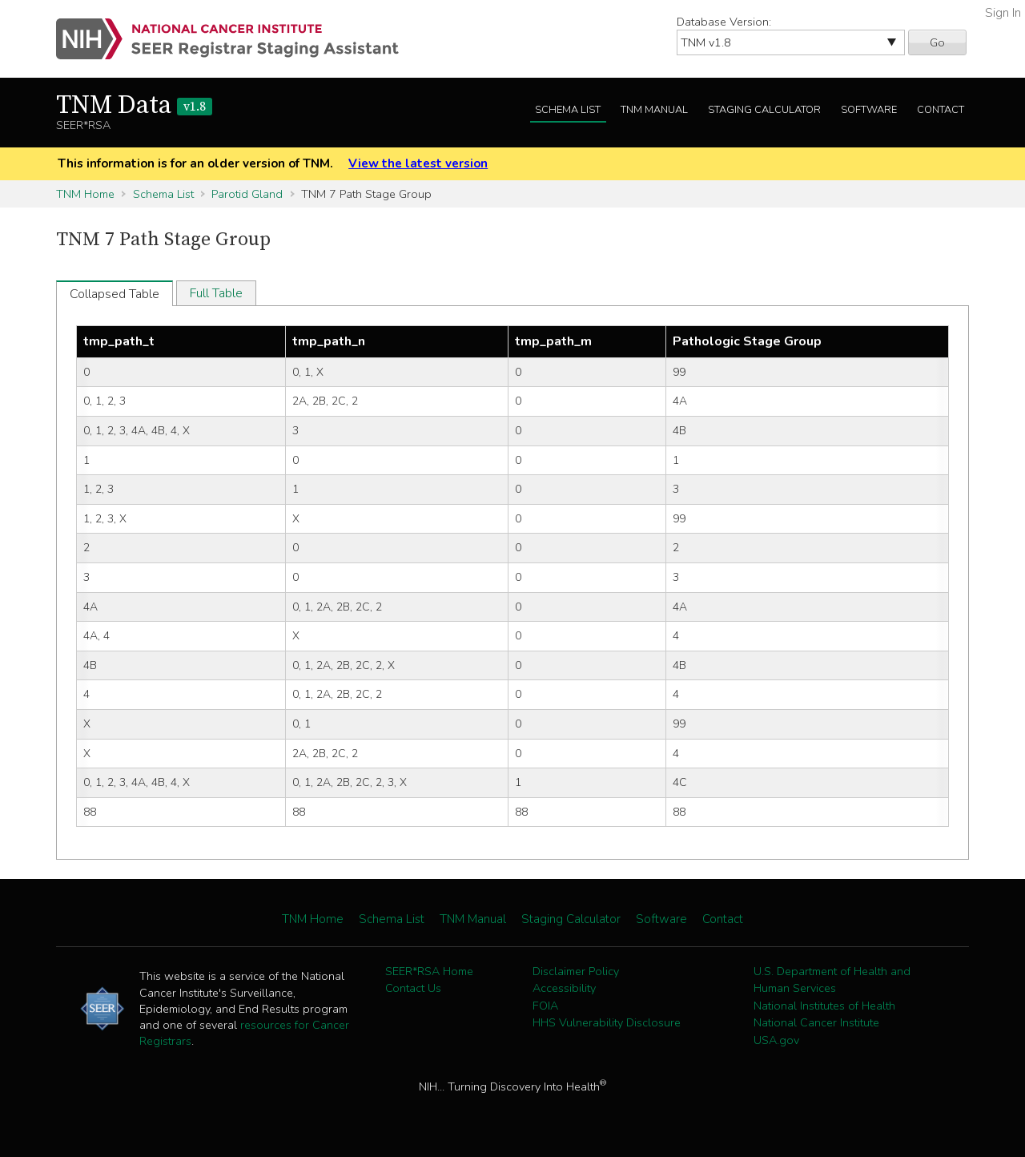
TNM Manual (654, 110)
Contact (940, 110)
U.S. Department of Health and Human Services (832, 980)
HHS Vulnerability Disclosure (607, 1022)
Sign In (1003, 13)
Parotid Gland (247, 194)
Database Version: (724, 22)
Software (869, 110)
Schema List (568, 110)
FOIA (545, 1006)
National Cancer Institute (816, 1022)
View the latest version (418, 163)
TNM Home (85, 194)
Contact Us (413, 988)
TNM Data (134, 106)
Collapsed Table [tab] (114, 294)
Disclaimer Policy (576, 971)
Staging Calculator (764, 110)
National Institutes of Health (824, 1006)
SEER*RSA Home (429, 971)
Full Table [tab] (216, 293)
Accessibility (564, 988)
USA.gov (776, 1040)
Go (937, 42)
